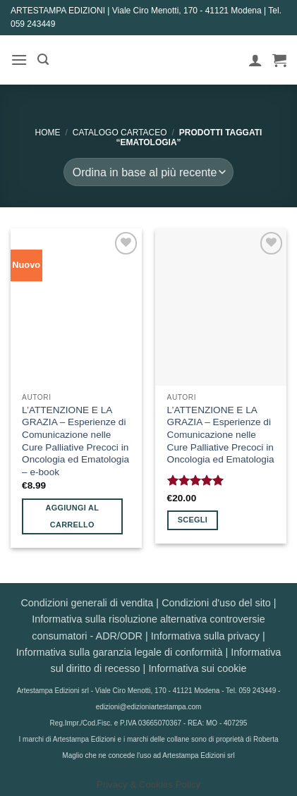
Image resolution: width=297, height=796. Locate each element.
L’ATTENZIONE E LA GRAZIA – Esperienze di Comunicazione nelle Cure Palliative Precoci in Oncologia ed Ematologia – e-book (75, 441)
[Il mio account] (255, 59)
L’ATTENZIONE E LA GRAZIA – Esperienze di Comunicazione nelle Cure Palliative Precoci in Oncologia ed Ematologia (220, 435)
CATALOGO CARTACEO (120, 132)
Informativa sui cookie (197, 668)
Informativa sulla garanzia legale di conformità (119, 652)
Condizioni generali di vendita (86, 602)
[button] (19, 59)
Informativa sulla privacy (205, 636)
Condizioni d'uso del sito (216, 602)
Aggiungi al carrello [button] (72, 516)
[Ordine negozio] (148, 172)
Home (48, 132)
